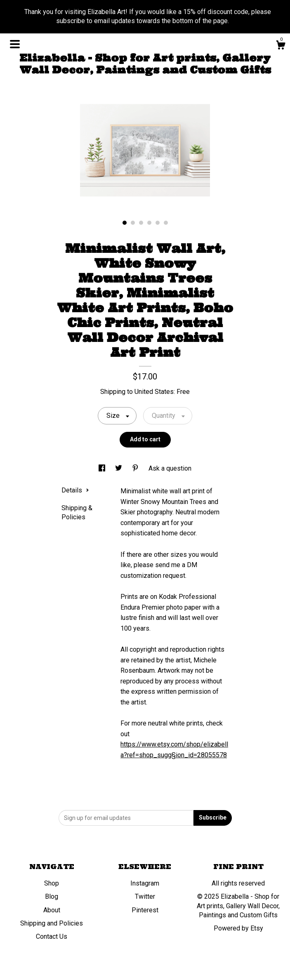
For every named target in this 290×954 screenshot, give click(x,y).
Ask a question (170, 468)
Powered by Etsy (238, 928)
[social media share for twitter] (119, 468)
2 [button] (133, 223)
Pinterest (145, 910)
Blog (51, 896)
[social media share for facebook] (103, 468)
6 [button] (166, 223)
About (51, 910)
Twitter (145, 896)
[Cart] (280, 46)
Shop (51, 883)
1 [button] (125, 223)
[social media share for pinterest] (136, 468)
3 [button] (141, 223)
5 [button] (158, 223)
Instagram (144, 883)
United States (154, 392)
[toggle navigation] (15, 44)
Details (75, 490)
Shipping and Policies (51, 923)
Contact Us (51, 936)
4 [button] (149, 223)
